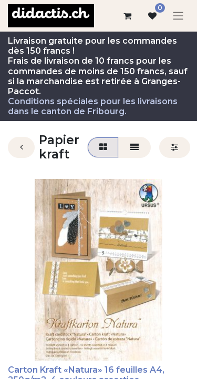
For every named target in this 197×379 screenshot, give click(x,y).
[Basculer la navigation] (178, 16)
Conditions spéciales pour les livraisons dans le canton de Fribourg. (93, 106)
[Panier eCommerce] (127, 15)
